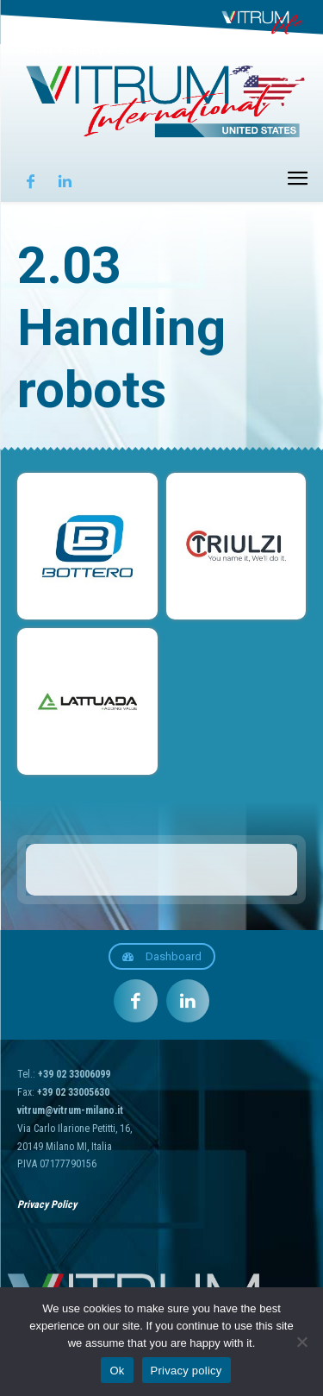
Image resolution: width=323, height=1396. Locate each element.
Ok (116, 1370)
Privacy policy (186, 1370)
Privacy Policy (47, 1204)
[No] (301, 1341)
